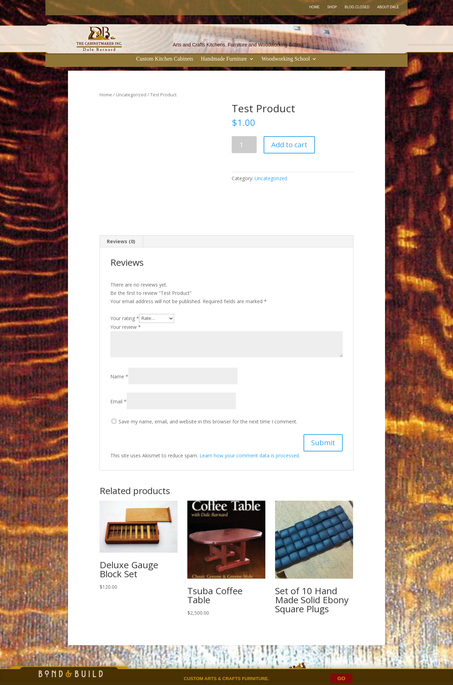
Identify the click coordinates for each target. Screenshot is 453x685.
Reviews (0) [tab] (121, 241)
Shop (332, 7)
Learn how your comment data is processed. (249, 455)
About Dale (388, 7)
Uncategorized (131, 94)
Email (118, 401)
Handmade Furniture (224, 59)
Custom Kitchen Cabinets (164, 59)
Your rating (124, 318)
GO (341, 678)
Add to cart (289, 144)
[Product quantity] (244, 144)
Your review (125, 327)
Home (314, 7)
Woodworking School (286, 59)
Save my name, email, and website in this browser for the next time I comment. (208, 421)
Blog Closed (357, 7)
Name (119, 376)
